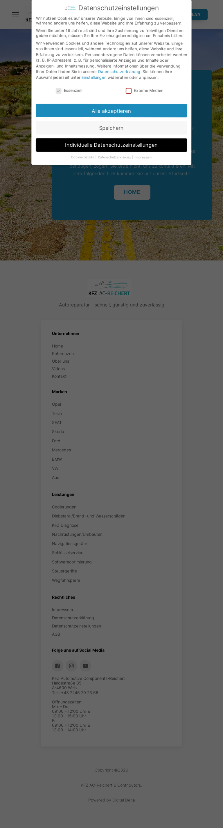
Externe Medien (148, 90)
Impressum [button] (149, 164)
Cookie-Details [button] (83, 165)
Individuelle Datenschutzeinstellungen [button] (113, 151)
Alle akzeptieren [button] (112, 113)
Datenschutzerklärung (119, 70)
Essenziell (65, 92)
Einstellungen (92, 77)
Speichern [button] (113, 132)
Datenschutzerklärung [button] (117, 164)
